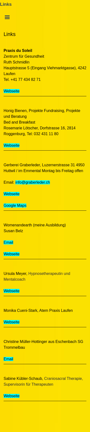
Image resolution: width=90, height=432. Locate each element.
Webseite (11, 91)
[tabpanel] (45, 34)
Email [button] (8, 242)
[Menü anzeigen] (7, 17)
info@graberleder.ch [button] (32, 182)
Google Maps (15, 205)
